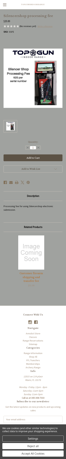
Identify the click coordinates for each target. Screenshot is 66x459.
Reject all (33, 446)
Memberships (33, 363)
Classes (33, 337)
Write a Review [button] (44, 26)
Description (33, 196)
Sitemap (33, 344)
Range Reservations (33, 340)
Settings (33, 438)
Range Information (33, 353)
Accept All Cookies (33, 453)
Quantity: (33, 141)
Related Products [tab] (33, 227)
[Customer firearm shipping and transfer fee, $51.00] (31, 252)
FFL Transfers (33, 360)
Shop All (33, 356)
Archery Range (33, 367)
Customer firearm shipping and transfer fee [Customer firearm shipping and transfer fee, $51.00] (31, 277)
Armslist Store (33, 333)
